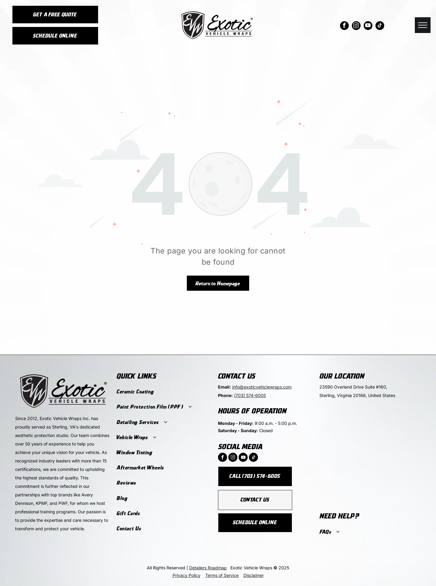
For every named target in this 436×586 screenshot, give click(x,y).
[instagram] (356, 26)
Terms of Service (222, 575)
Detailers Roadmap (208, 567)
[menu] (423, 25)
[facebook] (344, 26)
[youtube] (368, 26)
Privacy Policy (186, 575)
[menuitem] (163, 391)
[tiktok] (380, 26)
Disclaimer (253, 575)
